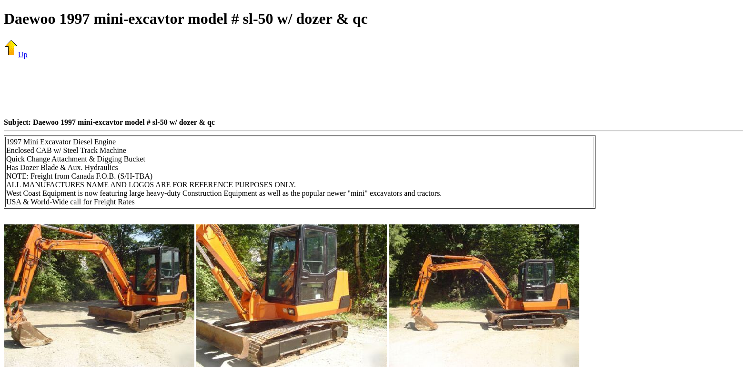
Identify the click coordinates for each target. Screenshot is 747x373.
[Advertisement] (373, 88)
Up (16, 54)
